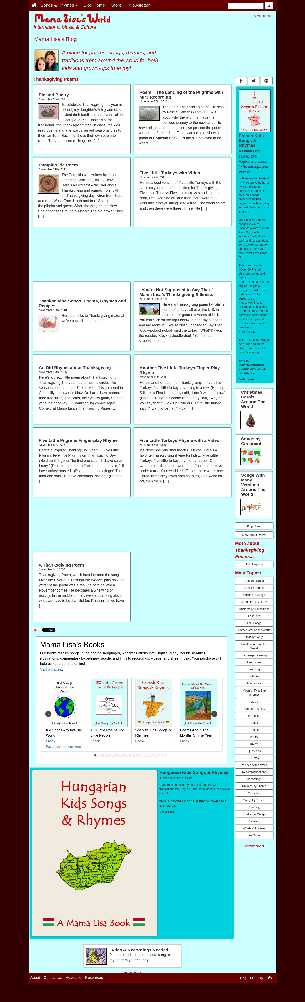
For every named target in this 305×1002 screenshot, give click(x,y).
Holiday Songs (254, 637)
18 (155, 755)
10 (127, 755)
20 (162, 755)
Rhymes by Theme (254, 786)
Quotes (254, 758)
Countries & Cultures (254, 602)
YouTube (254, 835)
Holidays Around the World (254, 646)
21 (166, 755)
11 (130, 755)
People (254, 722)
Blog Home (254, 526)
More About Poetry (254, 535)
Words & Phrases (254, 828)
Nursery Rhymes (254, 708)
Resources (94, 978)
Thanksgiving (254, 564)
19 (159, 755)
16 (148, 755)
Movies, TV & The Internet (254, 692)
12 (134, 755)
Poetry (254, 737)
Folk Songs (254, 623)
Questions (254, 751)
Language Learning (254, 655)
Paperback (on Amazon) (63, 746)
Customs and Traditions (254, 609)
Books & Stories (254, 587)
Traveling (254, 821)
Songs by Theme (254, 800)
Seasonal (254, 793)
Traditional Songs (254, 814)
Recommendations (254, 772)
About (35, 978)
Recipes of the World (254, 765)
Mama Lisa (254, 683)
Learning (254, 669)
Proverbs (254, 744)
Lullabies (254, 676)
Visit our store (51, 670)
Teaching (254, 807)
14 (141, 755)
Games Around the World (254, 630)
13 (137, 755)
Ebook (50, 741)
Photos (254, 729)
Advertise (73, 978)
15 (145, 755)
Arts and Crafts (254, 580)
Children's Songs (254, 595)
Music (254, 701)
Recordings (254, 779)
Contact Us (53, 978)
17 (152, 755)
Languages (254, 662)
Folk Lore (254, 616)
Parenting (254, 715)
